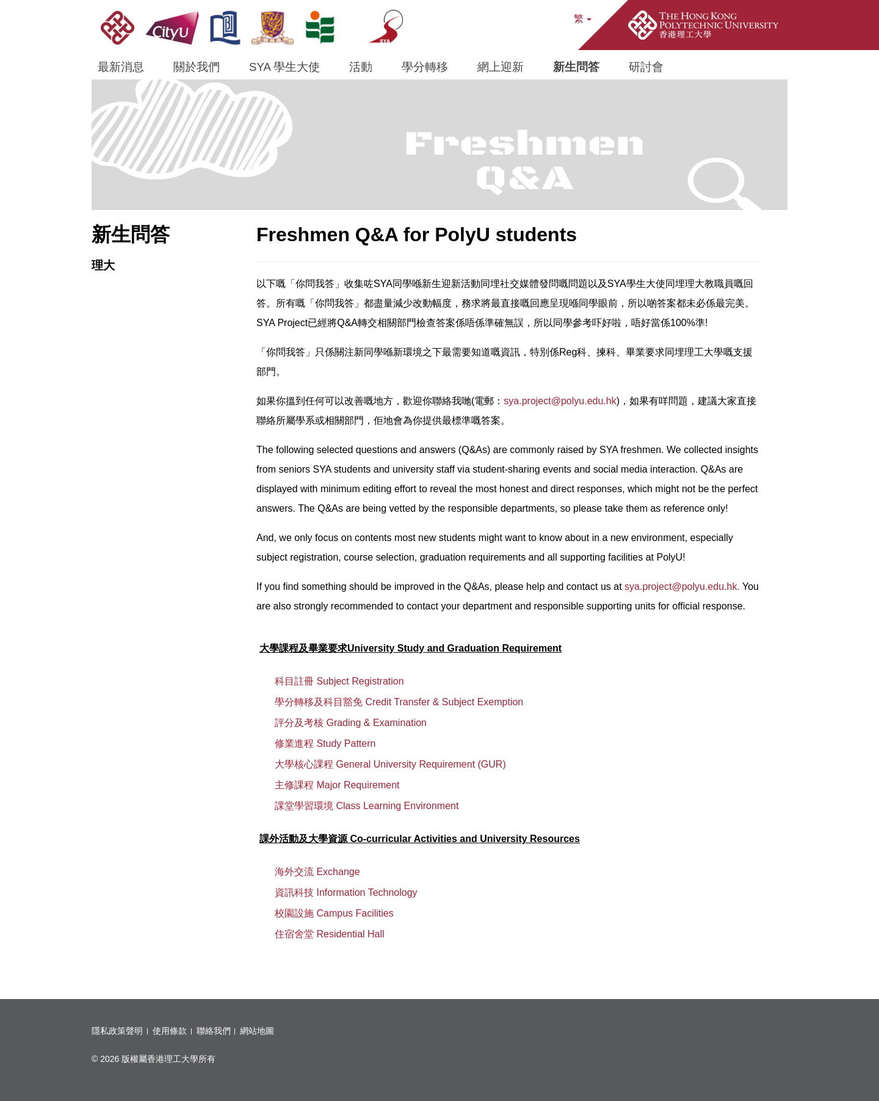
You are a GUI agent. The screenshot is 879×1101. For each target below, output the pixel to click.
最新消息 (121, 66)
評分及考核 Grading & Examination (351, 723)
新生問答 (576, 66)
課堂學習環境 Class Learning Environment (366, 806)
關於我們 (196, 66)
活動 (360, 66)
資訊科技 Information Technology (346, 892)
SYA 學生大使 (284, 66)
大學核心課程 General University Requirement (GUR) (390, 764)
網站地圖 (257, 1031)
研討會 (646, 66)
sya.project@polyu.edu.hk (560, 401)
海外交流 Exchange (317, 872)
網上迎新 (500, 66)
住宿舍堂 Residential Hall (330, 934)
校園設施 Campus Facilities (334, 913)
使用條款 (170, 1031)
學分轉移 (425, 66)
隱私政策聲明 (117, 1031)
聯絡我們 (214, 1031)
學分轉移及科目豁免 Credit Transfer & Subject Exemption (399, 702)
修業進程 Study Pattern (325, 743)
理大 (103, 265)
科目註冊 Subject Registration (339, 681)
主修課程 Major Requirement (337, 785)
